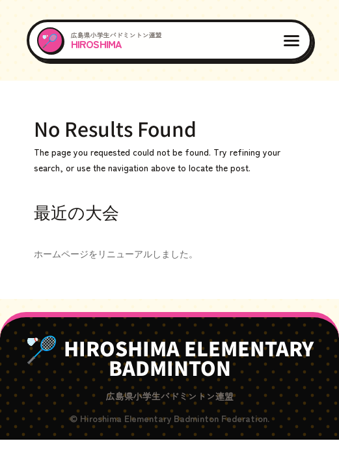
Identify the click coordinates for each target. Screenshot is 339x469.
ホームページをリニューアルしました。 (116, 253)
